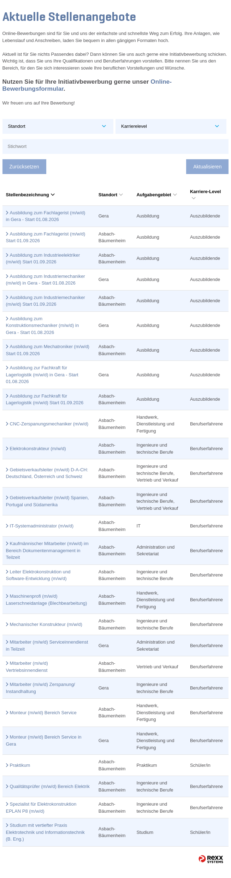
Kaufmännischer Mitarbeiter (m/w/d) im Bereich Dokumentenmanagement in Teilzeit (47, 550)
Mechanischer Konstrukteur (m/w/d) (46, 624)
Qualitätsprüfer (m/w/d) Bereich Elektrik (50, 786)
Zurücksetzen (24, 166)
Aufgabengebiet (156, 194)
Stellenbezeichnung (30, 194)
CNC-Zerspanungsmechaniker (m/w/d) (49, 423)
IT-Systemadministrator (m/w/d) (42, 525)
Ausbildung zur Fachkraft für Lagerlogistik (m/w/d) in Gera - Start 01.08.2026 (42, 374)
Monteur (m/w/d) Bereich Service (43, 712)
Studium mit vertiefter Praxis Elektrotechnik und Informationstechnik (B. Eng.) (45, 832)
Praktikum (20, 765)
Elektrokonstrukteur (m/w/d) (38, 448)
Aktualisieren (207, 166)
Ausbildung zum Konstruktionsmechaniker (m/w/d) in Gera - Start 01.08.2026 (42, 325)
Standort (111, 194)
